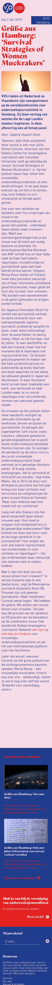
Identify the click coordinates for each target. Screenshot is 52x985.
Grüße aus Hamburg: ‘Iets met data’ (24, 795)
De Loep (7, 981)
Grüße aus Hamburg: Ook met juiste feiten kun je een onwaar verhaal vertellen (24, 851)
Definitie (7, 978)
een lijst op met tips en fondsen (24, 631)
